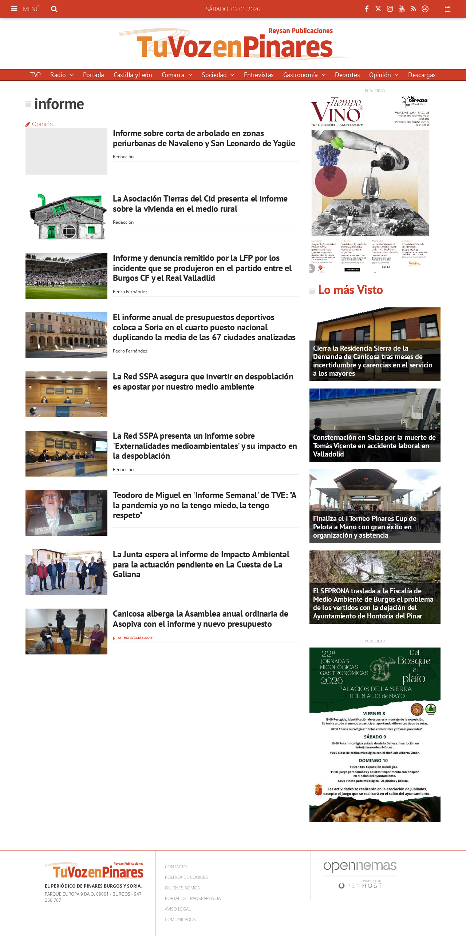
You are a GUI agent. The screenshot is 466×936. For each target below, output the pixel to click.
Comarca (174, 75)
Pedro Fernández (130, 291)
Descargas (422, 75)
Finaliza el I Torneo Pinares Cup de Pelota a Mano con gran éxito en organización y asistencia (364, 527)
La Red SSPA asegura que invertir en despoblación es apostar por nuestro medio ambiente (203, 381)
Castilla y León (133, 75)
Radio (59, 75)
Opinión (380, 75)
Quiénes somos (182, 888)
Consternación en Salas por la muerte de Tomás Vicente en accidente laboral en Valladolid (374, 446)
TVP (35, 75)
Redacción (123, 157)
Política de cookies (186, 877)
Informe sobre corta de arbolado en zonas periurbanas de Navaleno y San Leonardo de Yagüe (204, 138)
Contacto (176, 867)
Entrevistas (259, 75)
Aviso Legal (178, 909)
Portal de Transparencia (193, 898)
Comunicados (180, 919)
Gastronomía (301, 75)
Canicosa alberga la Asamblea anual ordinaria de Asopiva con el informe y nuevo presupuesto (200, 618)
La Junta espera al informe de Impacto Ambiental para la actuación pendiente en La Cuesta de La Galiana (201, 564)
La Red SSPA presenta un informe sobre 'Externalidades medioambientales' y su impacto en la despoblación (205, 445)
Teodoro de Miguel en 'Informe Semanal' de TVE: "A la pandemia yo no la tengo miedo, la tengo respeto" (204, 505)
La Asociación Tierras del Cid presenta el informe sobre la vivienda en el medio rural (200, 203)
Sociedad (215, 75)
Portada (93, 75)
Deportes (347, 75)
